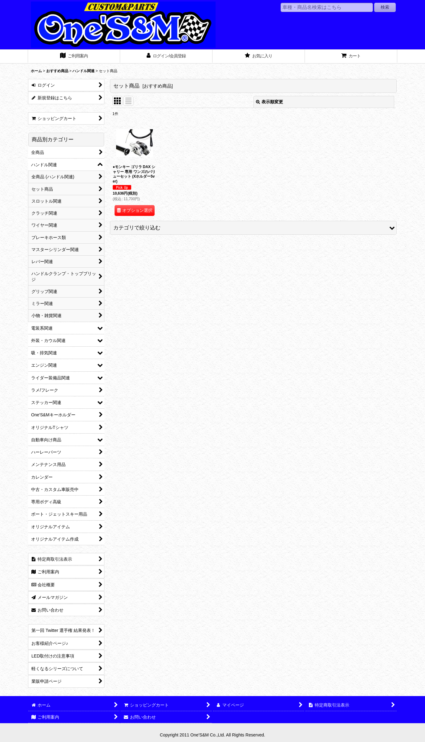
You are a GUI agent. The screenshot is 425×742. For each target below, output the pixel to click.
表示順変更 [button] (269, 101)
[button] (253, 228)
